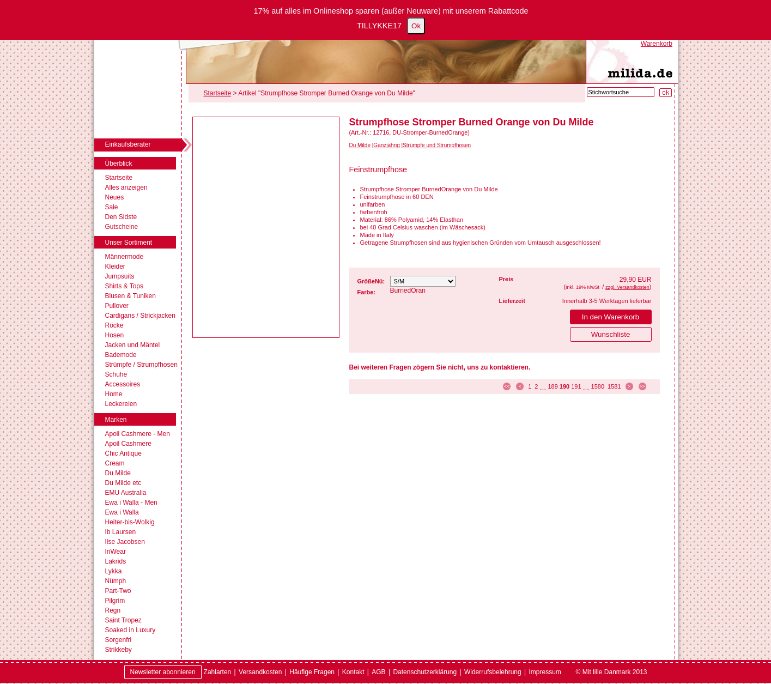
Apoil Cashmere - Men (137, 434)
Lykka (113, 571)
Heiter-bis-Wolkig (130, 522)
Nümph (115, 581)
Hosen (114, 335)
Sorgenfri (118, 640)
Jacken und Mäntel (132, 345)
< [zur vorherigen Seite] (520, 386)
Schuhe (116, 374)
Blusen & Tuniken (130, 296)
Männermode (124, 257)
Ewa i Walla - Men (131, 502)
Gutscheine (121, 227)
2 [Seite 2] (536, 386)
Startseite (119, 177)
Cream (115, 463)
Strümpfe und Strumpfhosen (437, 145)
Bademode (121, 355)
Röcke (114, 325)
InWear (115, 551)
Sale (111, 207)
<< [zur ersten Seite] (507, 386)
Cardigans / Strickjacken (140, 315)
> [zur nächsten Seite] (629, 386)
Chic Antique (123, 453)
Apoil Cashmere (128, 443)
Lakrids (115, 561)
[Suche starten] (665, 92)
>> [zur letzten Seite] (642, 386)
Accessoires (123, 384)
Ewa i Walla (122, 512)
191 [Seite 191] (576, 386)
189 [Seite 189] (552, 386)
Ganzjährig (386, 145)
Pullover (117, 306)
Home (114, 394)
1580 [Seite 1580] (597, 386)
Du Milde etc (123, 483)
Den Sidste (121, 217)
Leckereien (121, 404)
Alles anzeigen (126, 187)
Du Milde (118, 473)
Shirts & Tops (124, 286)
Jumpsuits (120, 276)
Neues (114, 197)
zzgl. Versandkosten (627, 287)
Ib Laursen (120, 532)
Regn (113, 610)
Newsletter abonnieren (163, 672)
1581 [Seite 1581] (614, 386)
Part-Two (118, 591)
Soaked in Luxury (130, 630)
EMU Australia (126, 493)
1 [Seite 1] (529, 386)
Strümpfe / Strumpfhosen (141, 364)
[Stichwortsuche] (620, 92)
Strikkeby (118, 649)
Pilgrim (115, 600)
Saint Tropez (123, 620)
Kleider (115, 266)
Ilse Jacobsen (125, 542)
